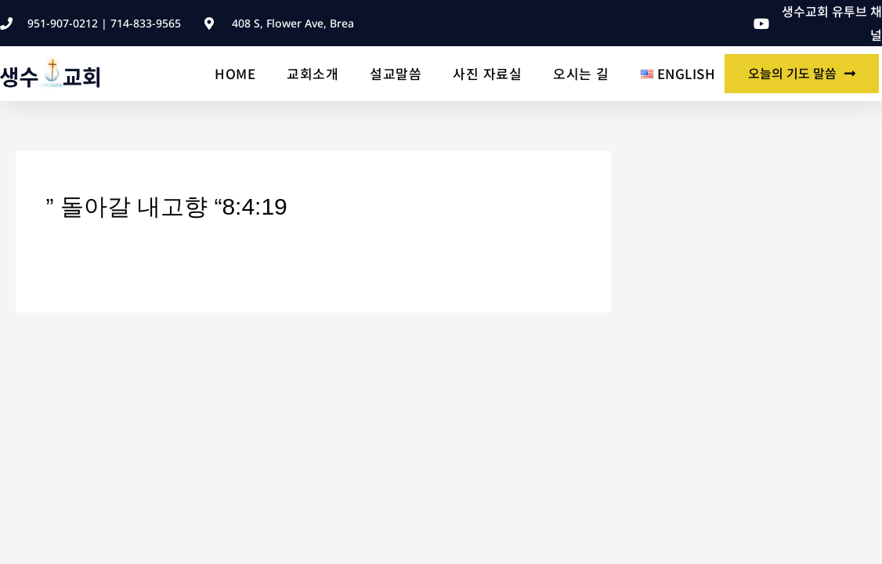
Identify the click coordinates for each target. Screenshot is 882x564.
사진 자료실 (487, 73)
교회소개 (312, 73)
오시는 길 (581, 73)
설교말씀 (395, 73)
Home (235, 73)
